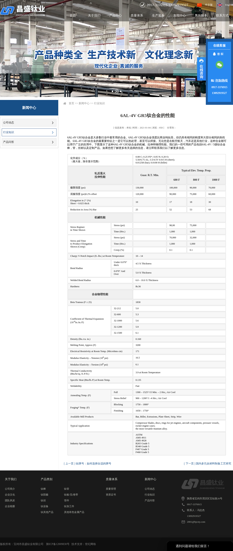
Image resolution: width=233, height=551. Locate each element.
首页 (73, 15)
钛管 (66, 488)
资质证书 (111, 494)
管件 (66, 500)
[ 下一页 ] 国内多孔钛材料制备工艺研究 (207, 463)
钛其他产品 (47, 512)
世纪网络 (90, 544)
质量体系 (137, 15)
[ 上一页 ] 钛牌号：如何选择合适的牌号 (87, 463)
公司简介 (10, 488)
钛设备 (44, 506)
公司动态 (8, 122)
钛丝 (43, 500)
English (229, 4)
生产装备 (158, 15)
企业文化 (10, 494)
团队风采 (10, 500)
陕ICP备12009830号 (58, 544)
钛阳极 (44, 494)
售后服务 (201, 15)
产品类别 (46, 479)
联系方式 (222, 15)
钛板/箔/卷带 (71, 494)
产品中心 (115, 15)
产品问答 (8, 142)
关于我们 (94, 15)
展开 (201, 69)
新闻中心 (179, 15)
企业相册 (10, 506)
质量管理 (111, 488)
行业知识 (8, 132)
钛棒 (43, 488)
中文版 (209, 4)
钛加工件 (69, 506)
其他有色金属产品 (74, 512)
